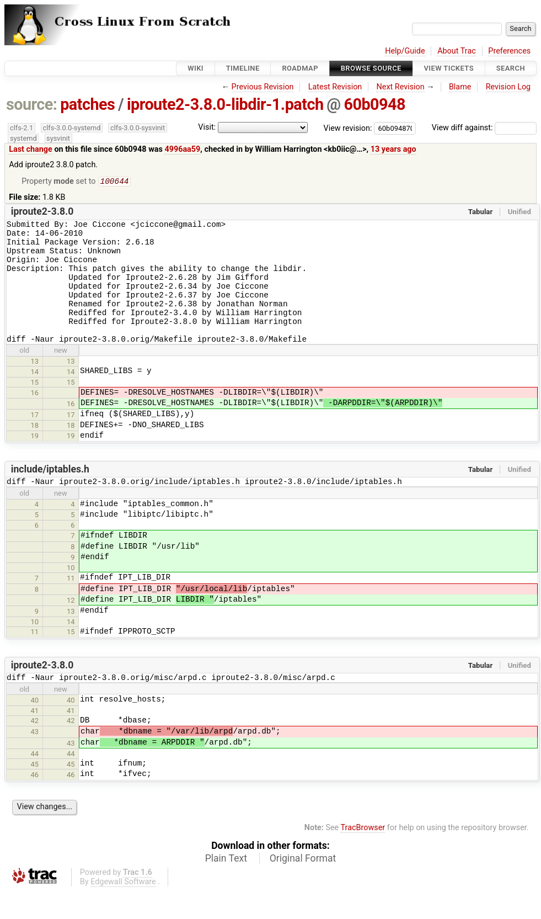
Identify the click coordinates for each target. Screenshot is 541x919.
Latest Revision (335, 87)
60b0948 (374, 104)
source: (31, 104)
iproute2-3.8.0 (42, 212)
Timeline (243, 68)
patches (87, 104)
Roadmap (300, 68)
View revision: (348, 127)
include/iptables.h (50, 493)
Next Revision (400, 87)
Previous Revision (263, 87)
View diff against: (484, 127)
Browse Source (371, 68)
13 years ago (393, 149)
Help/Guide (405, 51)
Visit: (207, 127)
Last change (30, 149)
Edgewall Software (123, 909)
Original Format (303, 885)
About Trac (456, 51)
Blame (460, 87)
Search (510, 68)
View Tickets (449, 68)
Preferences (509, 51)
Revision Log (508, 87)
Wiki (195, 68)
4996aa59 (182, 149)
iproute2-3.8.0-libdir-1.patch (225, 104)
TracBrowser (363, 855)
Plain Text (226, 885)
